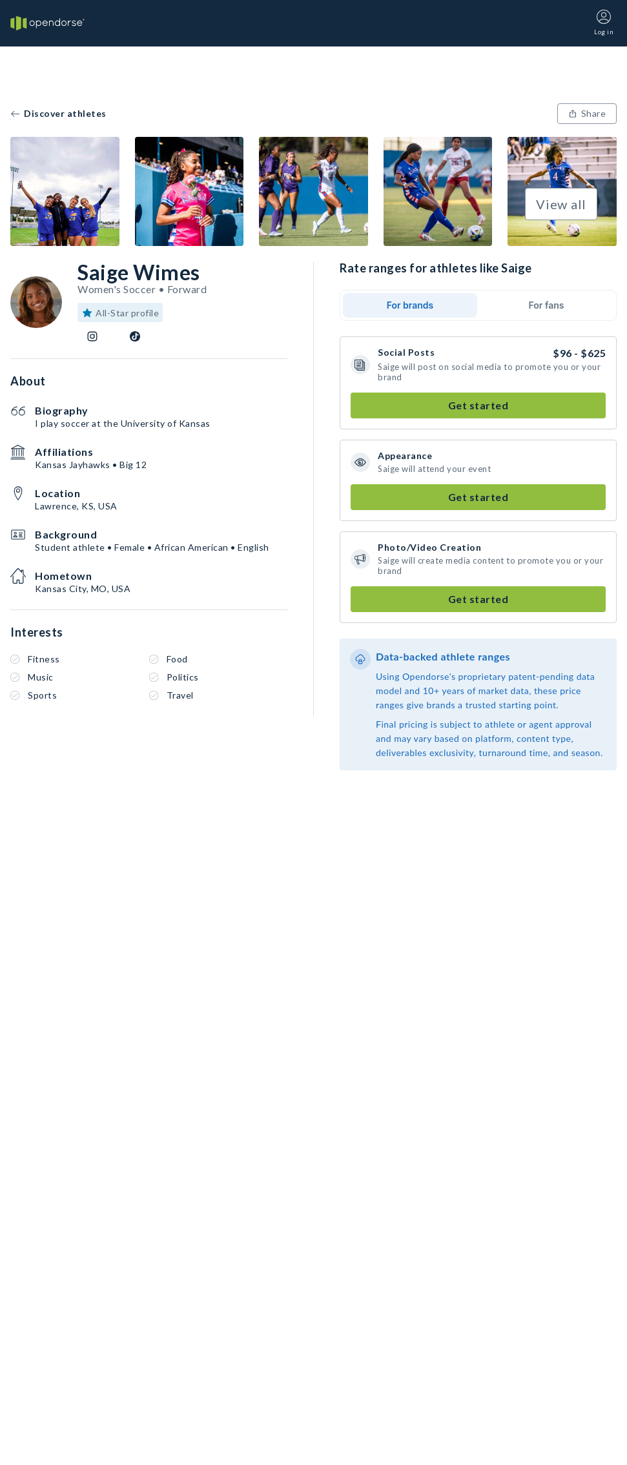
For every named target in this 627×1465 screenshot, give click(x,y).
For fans (546, 305)
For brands (410, 305)
